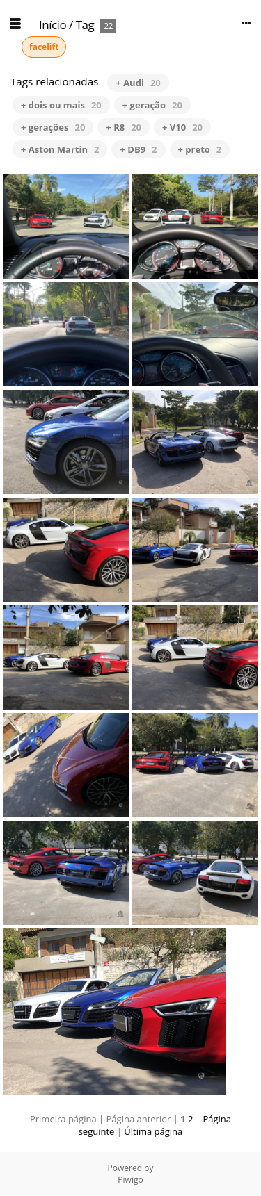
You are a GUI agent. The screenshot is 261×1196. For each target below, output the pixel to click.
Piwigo (130, 1180)
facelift (43, 47)
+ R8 (123, 127)
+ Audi (138, 82)
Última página (153, 1131)
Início (52, 25)
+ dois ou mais (61, 105)
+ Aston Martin (60, 149)
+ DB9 (138, 149)
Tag (85, 25)
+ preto (200, 149)
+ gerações (53, 127)
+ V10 (182, 127)
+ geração (152, 105)
